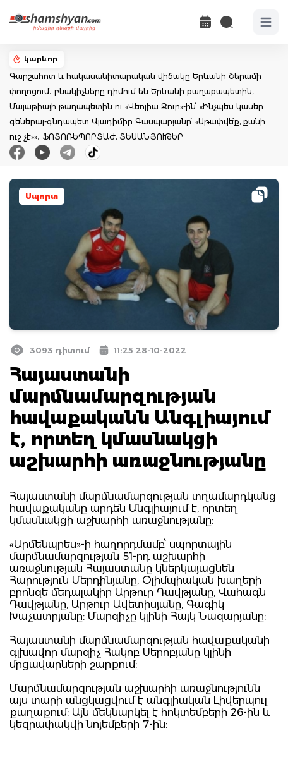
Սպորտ (41, 196)
